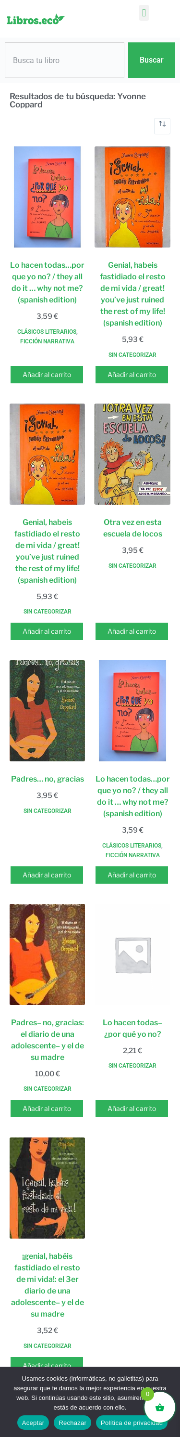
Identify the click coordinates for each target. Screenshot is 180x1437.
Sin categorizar (132, 355)
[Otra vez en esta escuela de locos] (132, 454)
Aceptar (33, 1422)
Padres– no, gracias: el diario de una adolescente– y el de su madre (47, 1040)
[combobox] (64, 60)
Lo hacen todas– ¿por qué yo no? (132, 1028)
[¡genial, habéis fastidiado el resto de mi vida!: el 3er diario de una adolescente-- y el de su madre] (47, 1188)
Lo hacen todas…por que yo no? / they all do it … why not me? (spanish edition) (47, 282)
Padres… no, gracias (47, 779)
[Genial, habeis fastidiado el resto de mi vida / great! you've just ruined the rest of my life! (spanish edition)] (132, 197)
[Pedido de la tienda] (162, 126)
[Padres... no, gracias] (47, 710)
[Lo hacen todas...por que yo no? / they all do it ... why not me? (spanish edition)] (47, 197)
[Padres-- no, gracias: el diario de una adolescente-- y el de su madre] (47, 954)
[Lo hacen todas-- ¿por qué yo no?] (132, 954)
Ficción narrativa (47, 341)
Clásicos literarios (46, 331)
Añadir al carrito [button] (47, 374)
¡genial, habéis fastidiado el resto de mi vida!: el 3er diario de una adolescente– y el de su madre (47, 1285)
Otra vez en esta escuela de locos (132, 528)
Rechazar (72, 1422)
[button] (143, 13)
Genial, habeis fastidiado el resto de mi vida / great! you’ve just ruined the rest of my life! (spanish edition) (133, 294)
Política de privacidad (132, 1422)
